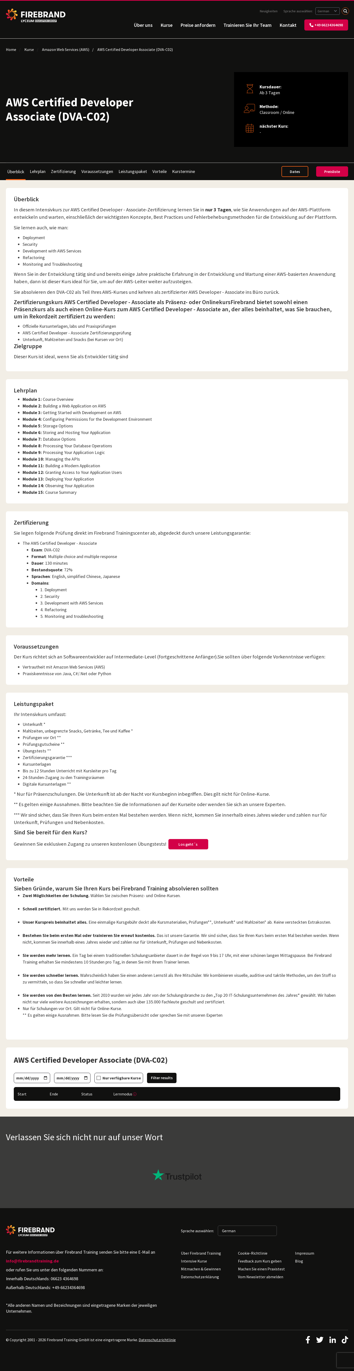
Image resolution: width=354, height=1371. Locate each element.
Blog (299, 1261)
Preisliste (332, 171)
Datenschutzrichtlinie (157, 1339)
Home (11, 49)
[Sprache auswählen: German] (327, 11)
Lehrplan (37, 171)
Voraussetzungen (97, 171)
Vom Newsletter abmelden (260, 1276)
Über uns (143, 25)
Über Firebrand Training (201, 1253)
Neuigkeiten (269, 11)
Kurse (167, 25)
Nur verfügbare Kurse (122, 1077)
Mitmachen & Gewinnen (201, 1268)
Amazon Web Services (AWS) (65, 49)
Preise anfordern (198, 25)
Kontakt (288, 25)
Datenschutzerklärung (200, 1276)
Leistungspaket (132, 171)
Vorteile (159, 171)
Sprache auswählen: (298, 11)
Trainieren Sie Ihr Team (247, 25)
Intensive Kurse (194, 1261)
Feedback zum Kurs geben (259, 1261)
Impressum (304, 1253)
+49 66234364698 (326, 24)
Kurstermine (183, 171)
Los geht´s (188, 844)
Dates (295, 171)
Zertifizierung (63, 171)
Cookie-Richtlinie (252, 1253)
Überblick (15, 171)
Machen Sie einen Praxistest (261, 1268)
